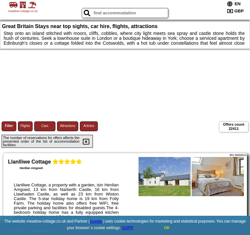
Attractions (67, 126)
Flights (25, 126)
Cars (44, 126)
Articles (88, 126)
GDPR (127, 228)
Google (96, 221)
